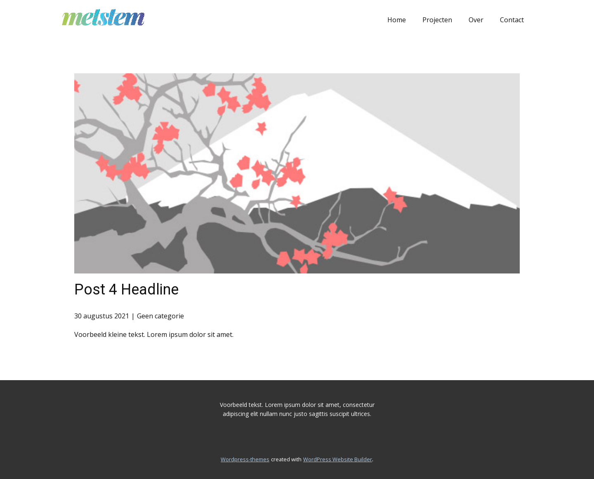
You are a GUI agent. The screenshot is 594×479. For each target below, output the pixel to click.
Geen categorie (160, 315)
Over (476, 19)
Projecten (437, 19)
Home (396, 19)
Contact (512, 19)
